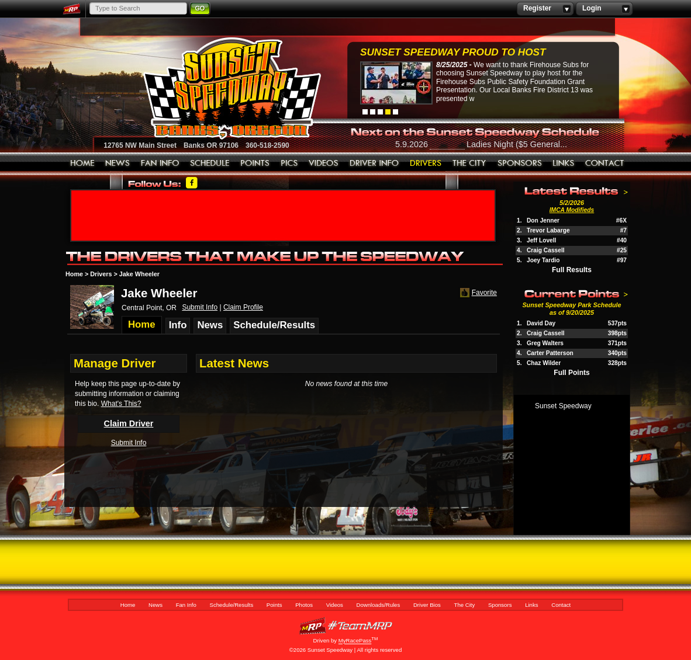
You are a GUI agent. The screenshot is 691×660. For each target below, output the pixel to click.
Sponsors (519, 163)
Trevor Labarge (548, 230)
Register (545, 9)
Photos (289, 163)
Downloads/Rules (374, 163)
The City (469, 163)
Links (563, 163)
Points (255, 163)
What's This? (121, 404)
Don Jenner (543, 220)
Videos (323, 163)
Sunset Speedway (563, 406)
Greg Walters (545, 343)
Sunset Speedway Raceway (202, 88)
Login (604, 9)
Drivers (101, 273)
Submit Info (199, 307)
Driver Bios (425, 163)
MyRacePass (345, 626)
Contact (605, 163)
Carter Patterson (550, 353)
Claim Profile (243, 307)
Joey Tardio (543, 260)
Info (178, 325)
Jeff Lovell (541, 240)
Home (82, 163)
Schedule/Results (210, 163)
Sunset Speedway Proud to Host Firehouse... (452, 53)
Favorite (477, 293)
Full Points (571, 373)
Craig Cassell (546, 250)
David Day (541, 323)
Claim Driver (129, 423)
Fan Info (160, 163)
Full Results (572, 270)
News (118, 163)
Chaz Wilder (544, 363)
